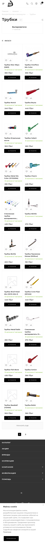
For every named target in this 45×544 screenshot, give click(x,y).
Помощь (6, 479)
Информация (9, 473)
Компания (7, 467)
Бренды (6, 455)
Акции (5, 449)
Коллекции (8, 461)
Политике (7, 532)
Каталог (6, 442)
